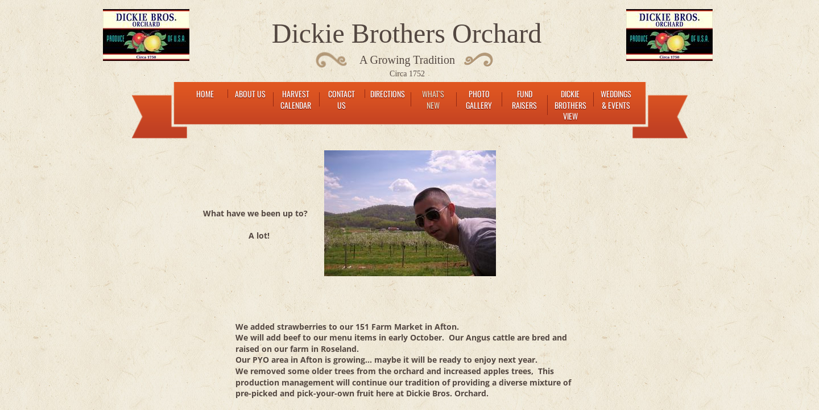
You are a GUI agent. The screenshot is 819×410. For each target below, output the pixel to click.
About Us (250, 94)
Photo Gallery (479, 99)
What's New (433, 99)
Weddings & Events (616, 99)
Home (205, 94)
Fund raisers (524, 99)
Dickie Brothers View (570, 105)
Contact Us (341, 99)
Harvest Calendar (295, 99)
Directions (387, 94)
